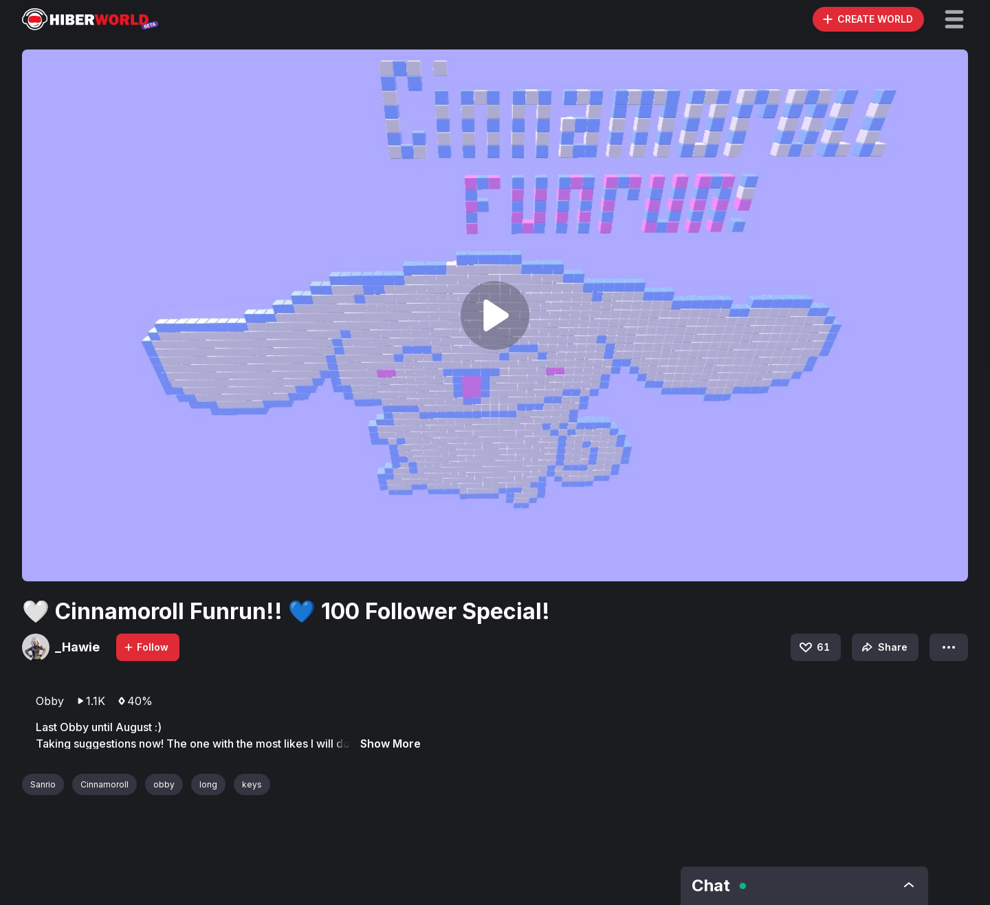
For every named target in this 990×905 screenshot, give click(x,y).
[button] (954, 19)
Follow (145, 647)
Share (883, 647)
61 (814, 647)
